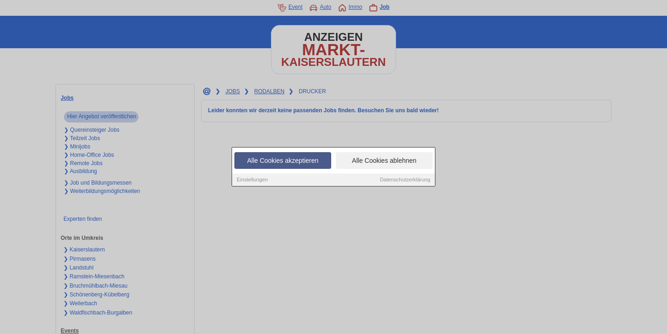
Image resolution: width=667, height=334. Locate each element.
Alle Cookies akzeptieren (282, 161)
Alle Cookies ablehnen (384, 161)
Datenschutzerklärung (405, 180)
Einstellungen (252, 180)
